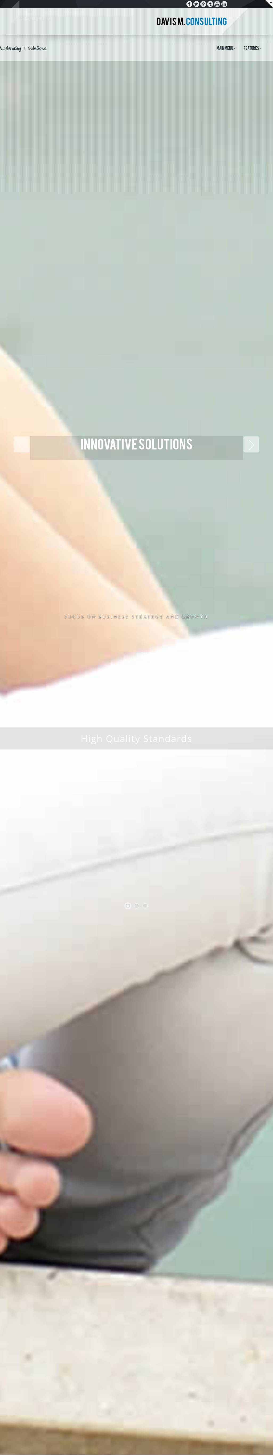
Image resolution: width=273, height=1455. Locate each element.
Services (51, 12)
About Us (27, 12)
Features (253, 48)
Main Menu (226, 48)
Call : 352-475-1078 (35, 19)
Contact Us (76, 12)
